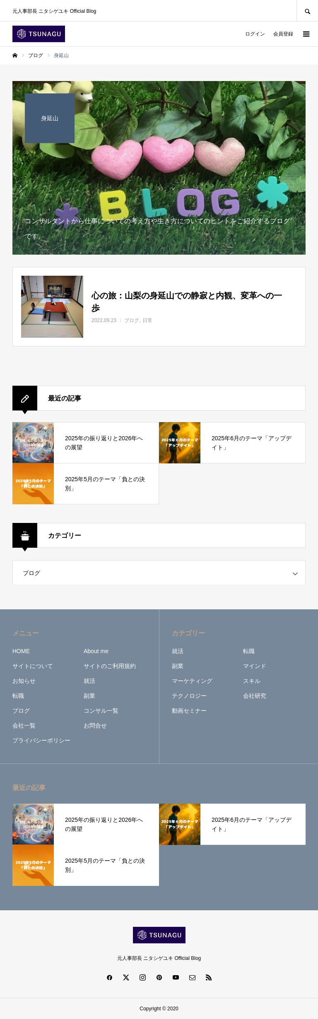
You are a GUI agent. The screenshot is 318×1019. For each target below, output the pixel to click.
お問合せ (95, 725)
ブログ (31, 573)
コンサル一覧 (101, 710)
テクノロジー (189, 695)
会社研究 (254, 695)
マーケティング (192, 681)
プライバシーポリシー (41, 740)
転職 (18, 695)
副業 (89, 695)
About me (96, 651)
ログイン (255, 34)
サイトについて (32, 666)
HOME (21, 651)
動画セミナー (189, 710)
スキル (251, 681)
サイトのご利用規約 (110, 666)
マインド (254, 666)
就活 (89, 681)
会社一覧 (24, 725)
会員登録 (283, 34)
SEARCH (307, 10)
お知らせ (24, 681)
